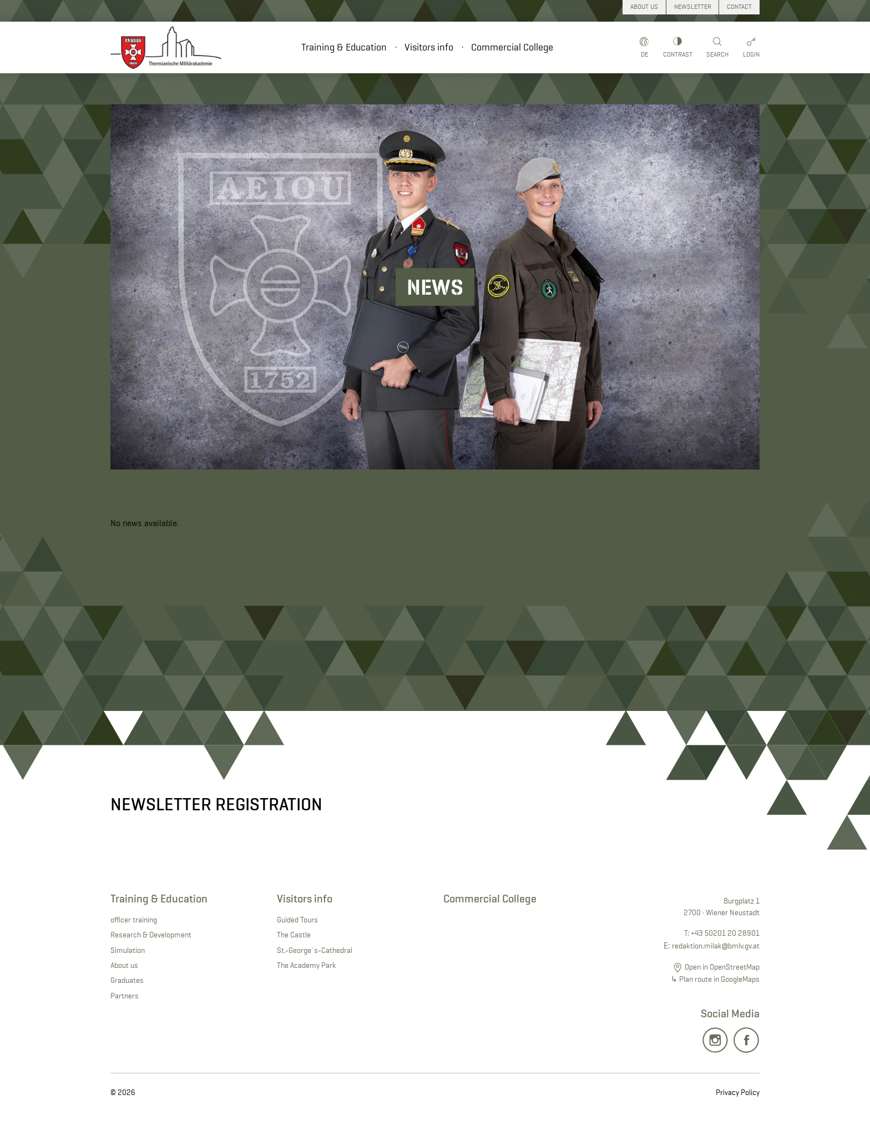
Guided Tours (297, 919)
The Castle (294, 934)
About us (124, 965)
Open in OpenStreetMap (722, 966)
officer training (133, 919)
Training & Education (344, 47)
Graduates (127, 980)
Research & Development (150, 934)
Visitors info (428, 47)
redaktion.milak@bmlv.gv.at (716, 945)
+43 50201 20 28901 (725, 933)
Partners (124, 995)
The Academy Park (306, 965)
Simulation (127, 950)
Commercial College (512, 47)
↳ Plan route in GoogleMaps (715, 979)
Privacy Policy (738, 1092)
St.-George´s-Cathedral (314, 950)
